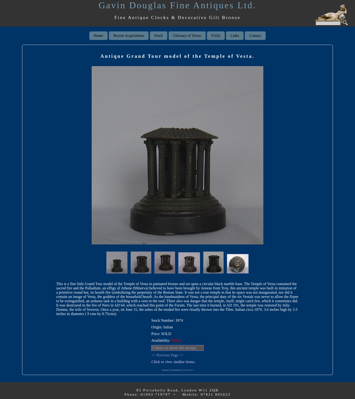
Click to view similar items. (173, 362)
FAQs (215, 36)
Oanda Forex (187, 370)
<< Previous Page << (167, 355)
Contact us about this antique (174, 348)
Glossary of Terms (187, 36)
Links (234, 36)
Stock (158, 36)
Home (98, 36)
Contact (255, 36)
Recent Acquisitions (128, 36)
